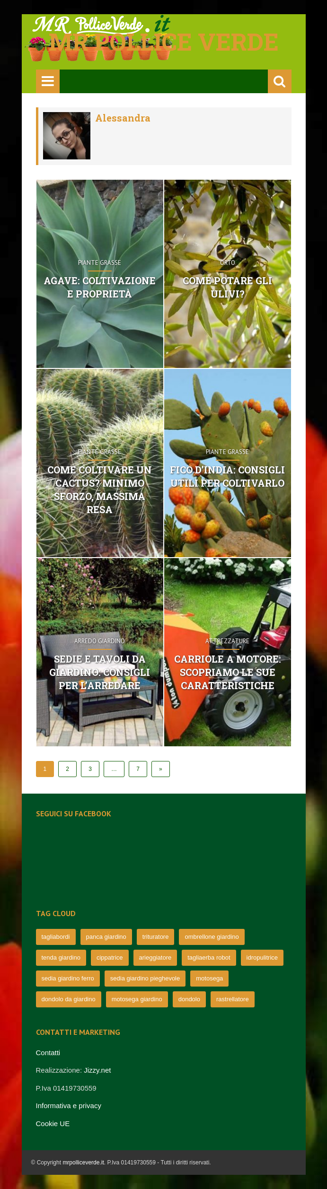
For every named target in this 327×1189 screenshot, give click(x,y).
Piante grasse (99, 263)
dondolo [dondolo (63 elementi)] (189, 999)
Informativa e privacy (68, 1106)
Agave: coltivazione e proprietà (100, 287)
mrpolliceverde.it (83, 1162)
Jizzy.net (97, 1070)
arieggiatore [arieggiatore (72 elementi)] (155, 957)
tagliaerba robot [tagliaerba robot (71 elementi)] (208, 957)
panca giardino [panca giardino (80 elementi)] (106, 936)
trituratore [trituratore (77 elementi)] (155, 936)
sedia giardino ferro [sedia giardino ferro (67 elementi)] (68, 978)
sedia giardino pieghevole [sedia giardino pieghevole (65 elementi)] (145, 978)
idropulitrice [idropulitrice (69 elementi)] (262, 957)
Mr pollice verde (164, 41)
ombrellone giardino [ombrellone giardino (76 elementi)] (212, 936)
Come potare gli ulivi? (227, 287)
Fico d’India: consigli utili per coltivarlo (227, 476)
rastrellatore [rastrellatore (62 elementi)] (232, 999)
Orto (227, 263)
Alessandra (122, 118)
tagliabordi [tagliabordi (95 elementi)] (56, 936)
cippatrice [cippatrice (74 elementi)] (110, 957)
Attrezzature (227, 641)
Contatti (48, 1053)
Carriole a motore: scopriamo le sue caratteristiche (227, 672)
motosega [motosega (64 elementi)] (209, 978)
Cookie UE (53, 1123)
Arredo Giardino (99, 641)
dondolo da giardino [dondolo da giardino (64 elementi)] (69, 999)
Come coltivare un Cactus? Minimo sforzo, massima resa (99, 489)
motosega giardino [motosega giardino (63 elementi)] (137, 999)
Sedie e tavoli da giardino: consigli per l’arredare (99, 672)
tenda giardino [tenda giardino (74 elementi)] (61, 957)
